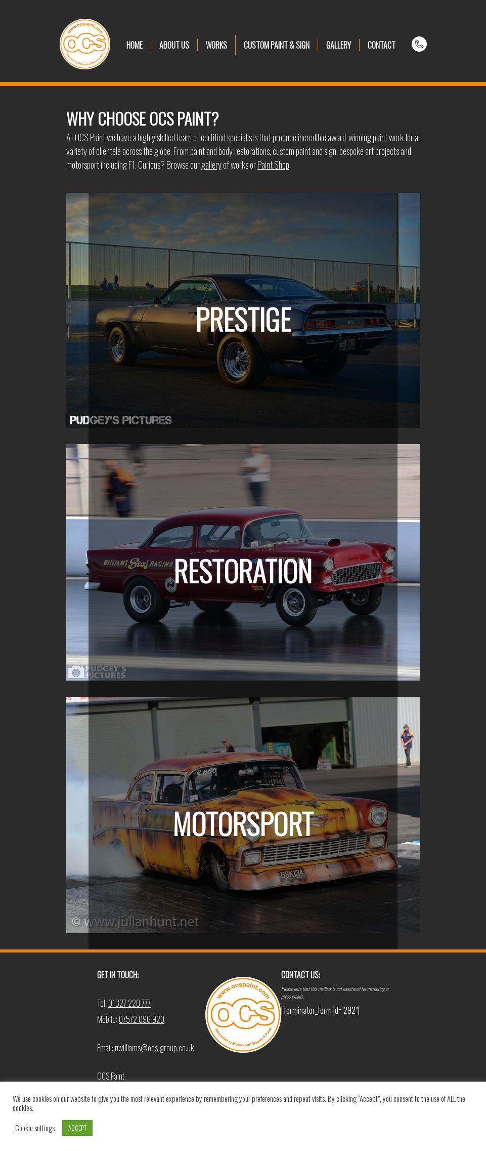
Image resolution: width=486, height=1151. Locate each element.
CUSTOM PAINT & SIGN (277, 45)
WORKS (216, 45)
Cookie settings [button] (35, 1128)
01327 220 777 (129, 1003)
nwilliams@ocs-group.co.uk (154, 1048)
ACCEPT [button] (77, 1128)
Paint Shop (273, 164)
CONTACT (381, 45)
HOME (134, 45)
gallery (211, 164)
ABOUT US (174, 45)
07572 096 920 (141, 1019)
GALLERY (338, 45)
